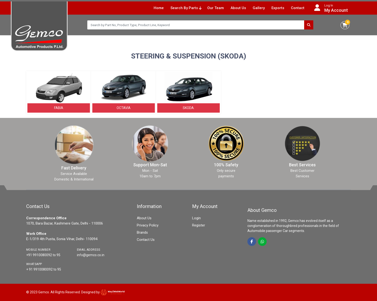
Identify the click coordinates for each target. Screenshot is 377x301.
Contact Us (146, 239)
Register (198, 225)
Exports (277, 8)
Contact (297, 8)
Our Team (215, 8)
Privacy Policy (147, 225)
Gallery (259, 8)
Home (159, 8)
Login (196, 218)
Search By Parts (185, 8)
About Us (238, 8)
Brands (142, 232)
